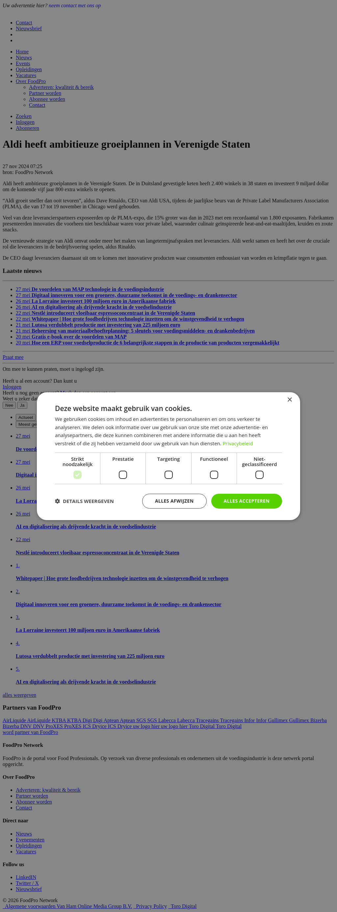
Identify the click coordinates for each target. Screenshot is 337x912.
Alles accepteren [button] (246, 501)
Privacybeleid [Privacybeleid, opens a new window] (238, 443)
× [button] (289, 399)
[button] (84, 501)
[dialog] (168, 456)
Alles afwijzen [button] (174, 501)
